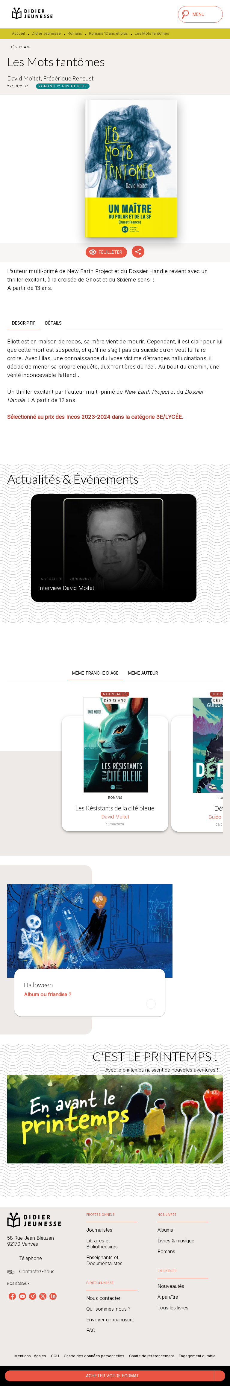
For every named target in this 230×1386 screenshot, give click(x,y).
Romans (75, 33)
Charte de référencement (151, 1356)
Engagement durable (197, 1356)
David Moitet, (25, 78)
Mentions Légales (30, 1356)
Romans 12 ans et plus (108, 33)
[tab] (23, 323)
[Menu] (200, 14)
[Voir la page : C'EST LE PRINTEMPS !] (115, 1113)
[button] (63, 86)
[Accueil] (32, 14)
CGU (55, 1356)
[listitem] (12, 1296)
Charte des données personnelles (94, 1356)
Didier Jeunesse (46, 33)
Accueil (18, 33)
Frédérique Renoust (68, 78)
